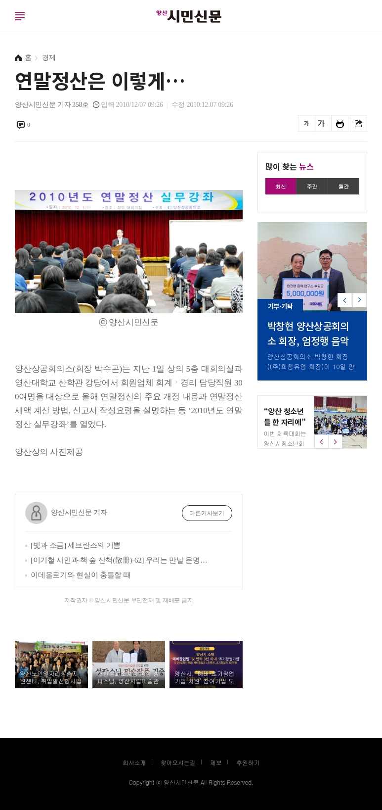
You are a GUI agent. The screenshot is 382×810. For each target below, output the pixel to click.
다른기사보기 (206, 513)
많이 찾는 (289, 166)
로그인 (2, 25)
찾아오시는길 (178, 762)
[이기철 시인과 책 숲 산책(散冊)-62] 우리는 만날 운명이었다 (121, 560)
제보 (216, 762)
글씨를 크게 (321, 123)
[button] (359, 303)
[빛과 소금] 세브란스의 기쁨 (76, 545)
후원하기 (247, 762)
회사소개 (134, 762)
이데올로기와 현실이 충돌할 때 (80, 575)
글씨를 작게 (306, 123)
